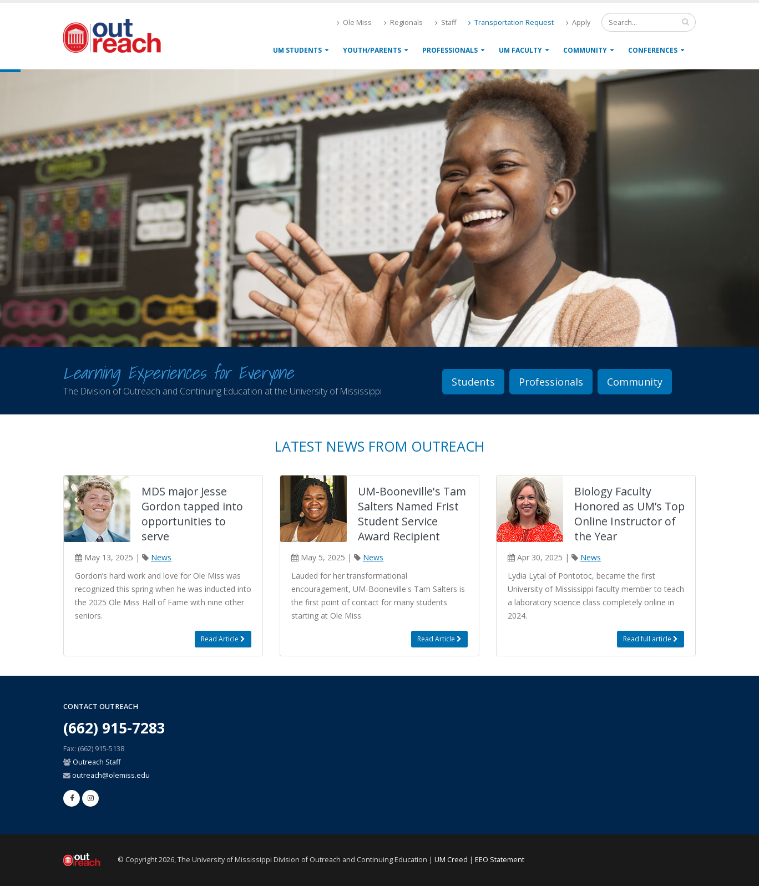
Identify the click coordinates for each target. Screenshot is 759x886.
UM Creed (451, 859)
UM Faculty (520, 50)
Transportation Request (511, 22)
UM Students (297, 50)
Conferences (652, 50)
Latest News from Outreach (379, 446)
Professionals (450, 50)
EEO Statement (499, 859)
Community (585, 50)
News (161, 557)
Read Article (223, 639)
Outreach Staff (96, 762)
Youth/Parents (372, 50)
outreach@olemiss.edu (111, 775)
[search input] (685, 22)
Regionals (403, 22)
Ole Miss (354, 22)
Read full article (650, 639)
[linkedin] (90, 798)
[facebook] (71, 798)
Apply (578, 22)
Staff (445, 22)
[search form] (648, 22)
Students (473, 381)
